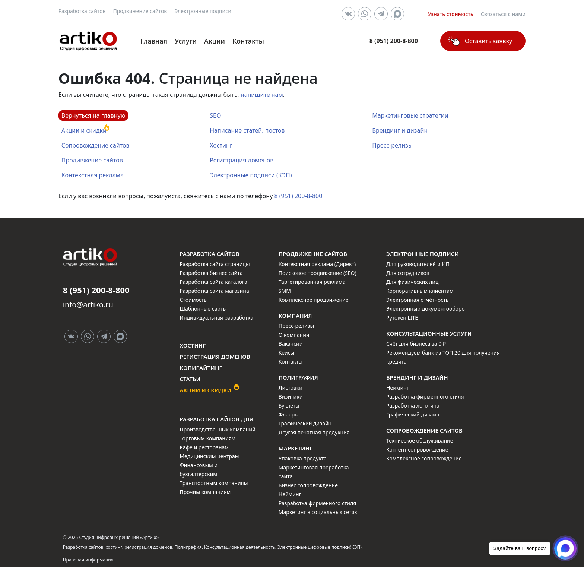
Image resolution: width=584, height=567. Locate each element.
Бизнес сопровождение (308, 485)
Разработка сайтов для (216, 419)
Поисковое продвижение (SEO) (317, 272)
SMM (285, 290)
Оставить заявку (488, 41)
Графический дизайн (305, 423)
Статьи (190, 379)
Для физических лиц (412, 281)
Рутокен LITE (402, 317)
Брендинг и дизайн (400, 130)
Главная (153, 41)
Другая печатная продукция (314, 432)
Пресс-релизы (392, 145)
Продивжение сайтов (92, 160)
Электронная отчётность (417, 299)
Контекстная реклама (92, 175)
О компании (294, 334)
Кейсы (286, 352)
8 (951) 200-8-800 (298, 196)
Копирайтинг (201, 367)
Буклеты (289, 405)
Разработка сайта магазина (214, 290)
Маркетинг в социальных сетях (318, 512)
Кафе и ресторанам (204, 447)
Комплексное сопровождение (423, 458)
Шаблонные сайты (203, 308)
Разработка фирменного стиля (317, 503)
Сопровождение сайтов (95, 145)
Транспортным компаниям (214, 483)
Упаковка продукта (303, 458)
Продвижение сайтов (140, 11)
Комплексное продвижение (314, 299)
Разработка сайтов (82, 11)
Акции (214, 41)
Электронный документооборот (426, 308)
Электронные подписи (202, 11)
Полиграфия (298, 377)
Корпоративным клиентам (420, 290)
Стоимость (193, 299)
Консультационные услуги (429, 333)
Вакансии (291, 343)
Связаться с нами (503, 14)
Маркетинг (295, 448)
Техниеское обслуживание (419, 440)
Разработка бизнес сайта (211, 272)
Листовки (290, 387)
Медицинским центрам (209, 456)
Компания (295, 315)
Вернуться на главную (93, 115)
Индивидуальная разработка (216, 317)
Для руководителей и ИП (418, 263)
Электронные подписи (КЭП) (251, 175)
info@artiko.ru (88, 305)
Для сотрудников (407, 272)
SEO (215, 115)
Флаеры (289, 414)
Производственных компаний (217, 429)
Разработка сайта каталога (213, 281)
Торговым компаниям (207, 438)
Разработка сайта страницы (215, 263)
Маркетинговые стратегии (410, 115)
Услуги (186, 41)
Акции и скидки (84, 130)
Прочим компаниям (205, 491)
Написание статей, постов (247, 130)
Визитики (291, 396)
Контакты (248, 41)
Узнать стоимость (450, 14)
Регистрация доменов (241, 160)
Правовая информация (88, 560)
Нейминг (290, 494)
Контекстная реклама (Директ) (317, 263)
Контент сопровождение (417, 449)
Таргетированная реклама (312, 281)
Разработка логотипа (412, 405)
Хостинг (221, 145)
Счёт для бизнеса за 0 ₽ (416, 343)
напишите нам (262, 95)
